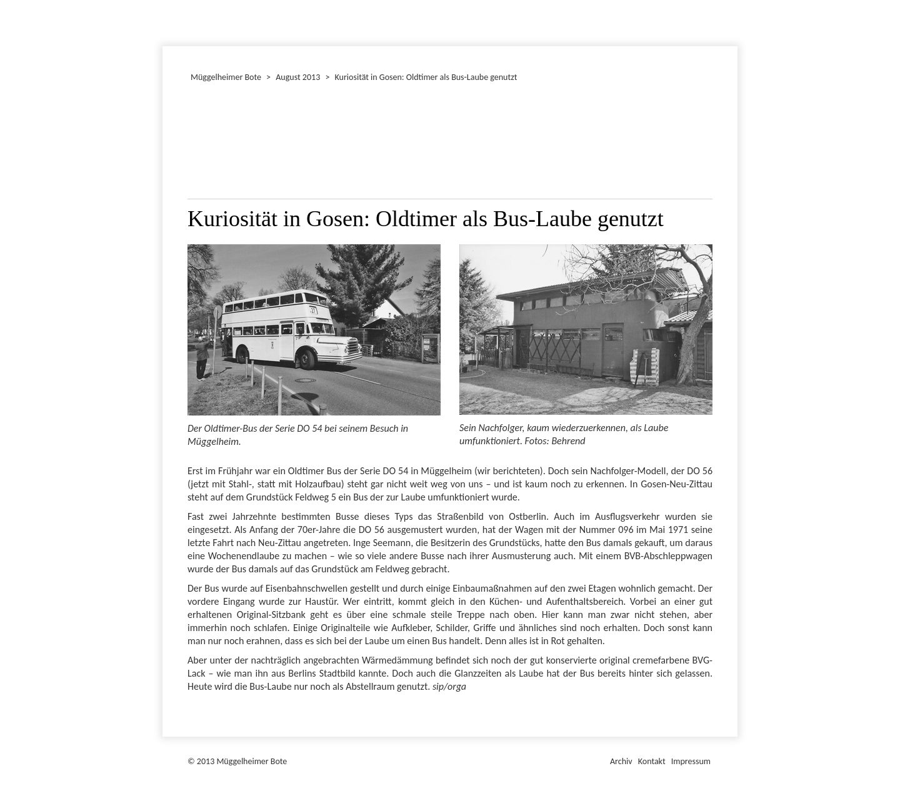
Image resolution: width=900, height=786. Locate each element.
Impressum (691, 761)
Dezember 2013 (168, 21)
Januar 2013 (164, 21)
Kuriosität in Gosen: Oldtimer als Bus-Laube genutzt (426, 77)
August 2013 (298, 77)
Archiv (621, 761)
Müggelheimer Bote (732, 1)
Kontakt (652, 761)
